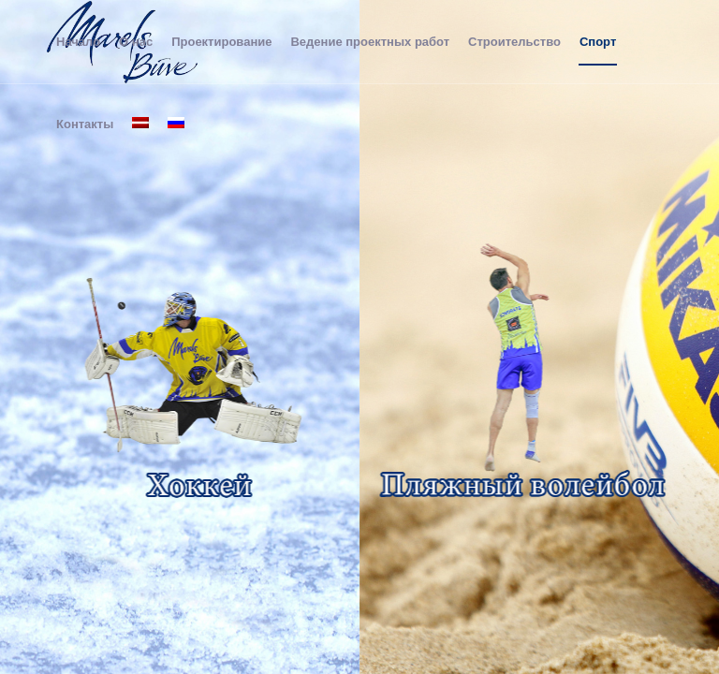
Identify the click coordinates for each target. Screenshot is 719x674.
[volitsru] (522, 378)
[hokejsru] (196, 378)
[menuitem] (78, 42)
